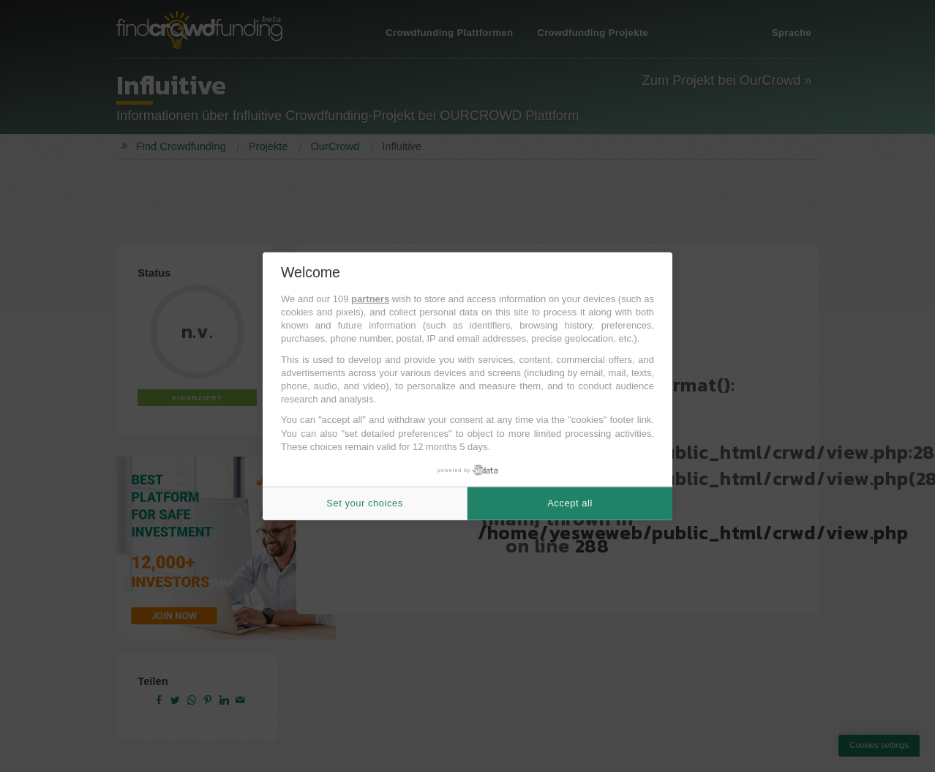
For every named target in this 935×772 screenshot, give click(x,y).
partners (370, 298)
